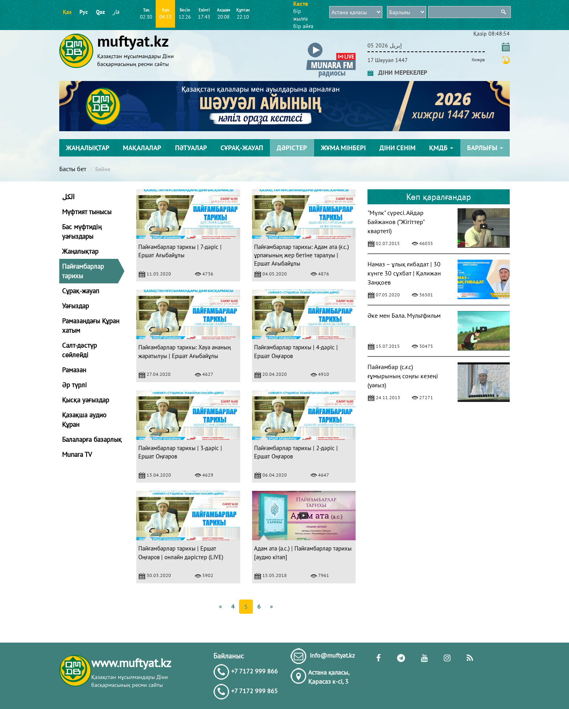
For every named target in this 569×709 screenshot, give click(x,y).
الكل (68, 196)
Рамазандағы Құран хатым (90, 326)
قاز (116, 11)
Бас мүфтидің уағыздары (82, 232)
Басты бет (72, 169)
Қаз (67, 11)
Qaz (100, 11)
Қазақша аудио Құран (84, 420)
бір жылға (300, 15)
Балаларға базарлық (92, 439)
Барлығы (485, 147)
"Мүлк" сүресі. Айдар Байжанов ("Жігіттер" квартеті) (395, 222)
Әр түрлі (74, 385)
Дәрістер (292, 147)
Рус (83, 11)
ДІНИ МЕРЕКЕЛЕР (397, 72)
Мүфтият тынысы (86, 211)
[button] (331, 44)
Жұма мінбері (343, 147)
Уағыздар (75, 306)
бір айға (303, 26)
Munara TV (77, 454)
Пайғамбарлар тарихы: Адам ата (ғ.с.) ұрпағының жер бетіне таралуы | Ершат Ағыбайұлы (301, 255)
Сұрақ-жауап (241, 147)
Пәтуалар (191, 147)
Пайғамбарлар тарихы (83, 271)
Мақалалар (142, 147)
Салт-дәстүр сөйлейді (79, 350)
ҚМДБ (441, 147)
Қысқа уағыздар (85, 400)
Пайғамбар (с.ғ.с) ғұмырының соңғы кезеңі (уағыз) (402, 376)
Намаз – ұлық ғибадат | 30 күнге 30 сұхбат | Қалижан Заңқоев (404, 273)
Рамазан (74, 370)
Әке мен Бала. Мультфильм (404, 315)
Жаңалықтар (87, 147)
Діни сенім (397, 147)
